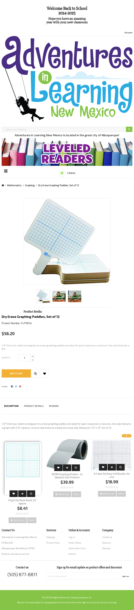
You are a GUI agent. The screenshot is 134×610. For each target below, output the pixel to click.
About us (106, 542)
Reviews (54, 406)
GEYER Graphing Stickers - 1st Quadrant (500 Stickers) (67, 476)
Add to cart (16, 373)
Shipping (50, 537)
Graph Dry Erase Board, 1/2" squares (22, 502)
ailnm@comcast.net (20, 554)
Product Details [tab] (34, 406)
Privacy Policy (53, 542)
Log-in (72, 537)
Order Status (75, 542)
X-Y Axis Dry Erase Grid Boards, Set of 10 (112, 475)
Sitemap (106, 548)
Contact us (107, 537)
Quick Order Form (77, 548)
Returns (72, 554)
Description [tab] (11, 406)
